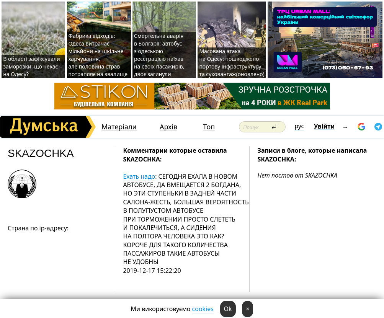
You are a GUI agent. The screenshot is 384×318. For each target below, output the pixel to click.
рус (299, 126)
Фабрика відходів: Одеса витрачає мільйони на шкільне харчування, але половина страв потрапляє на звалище (98, 55)
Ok (228, 309)
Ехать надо (139, 176)
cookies (203, 309)
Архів (168, 126)
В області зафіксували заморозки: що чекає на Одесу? (31, 66)
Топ (209, 126)
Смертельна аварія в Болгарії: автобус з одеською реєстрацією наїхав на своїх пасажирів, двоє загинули (159, 55)
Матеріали (119, 126)
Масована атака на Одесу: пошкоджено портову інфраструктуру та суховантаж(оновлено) (231, 62)
